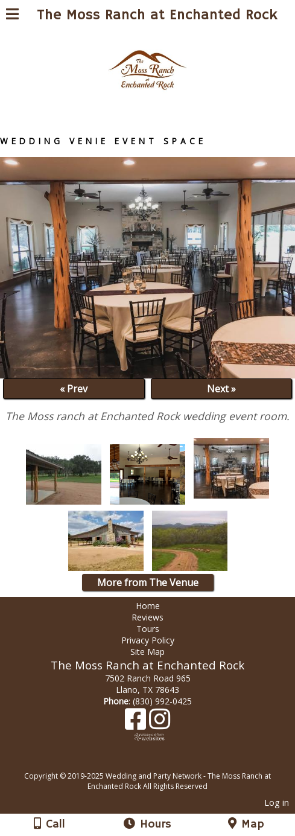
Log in (276, 802)
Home (148, 605)
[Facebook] (137, 723)
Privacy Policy (147, 640)
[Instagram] (159, 723)
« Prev (73, 388)
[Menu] (12, 15)
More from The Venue (147, 582)
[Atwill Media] (158, 763)
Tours (147, 628)
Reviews (147, 617)
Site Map (147, 651)
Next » (221, 388)
